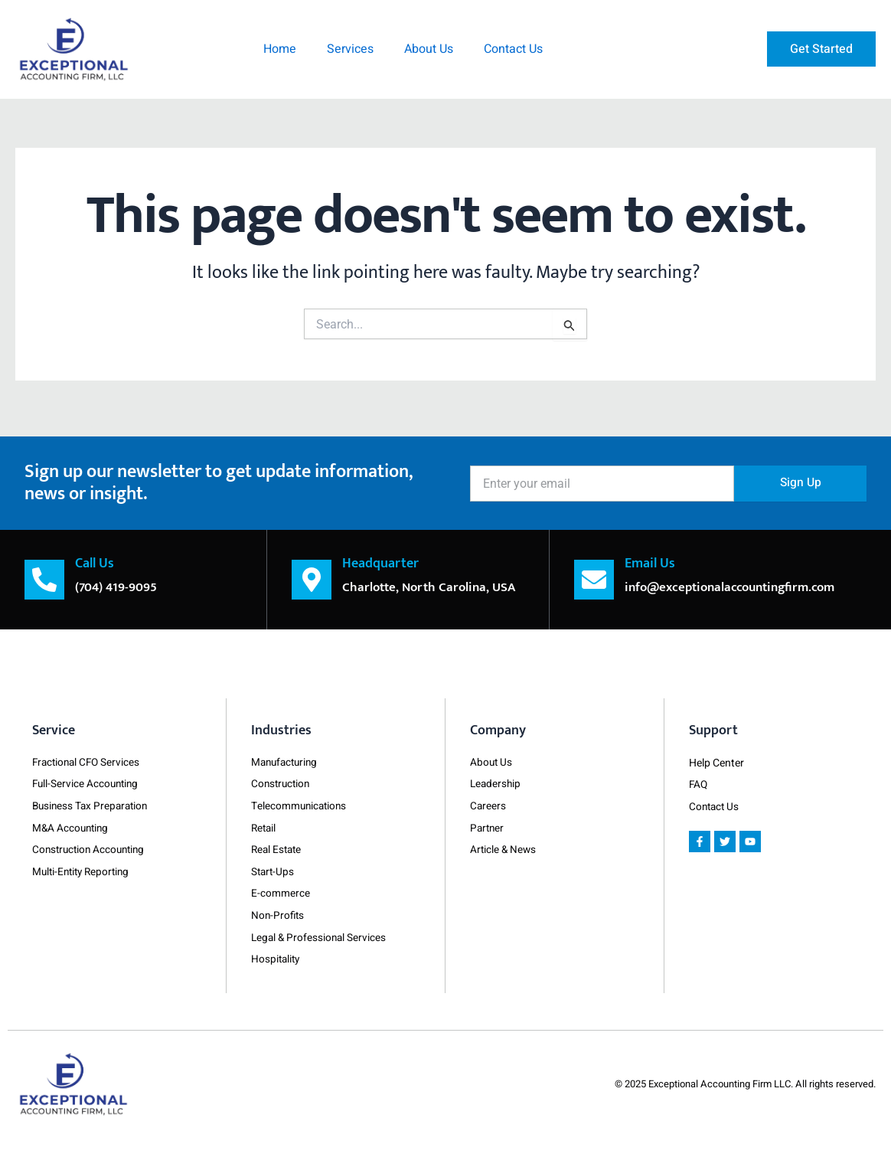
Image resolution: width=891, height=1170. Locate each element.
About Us (428, 49)
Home (279, 49)
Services (350, 49)
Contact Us (513, 49)
